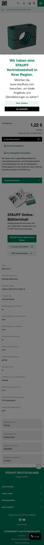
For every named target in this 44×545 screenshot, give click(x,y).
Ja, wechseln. (22, 109)
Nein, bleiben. (22, 103)
